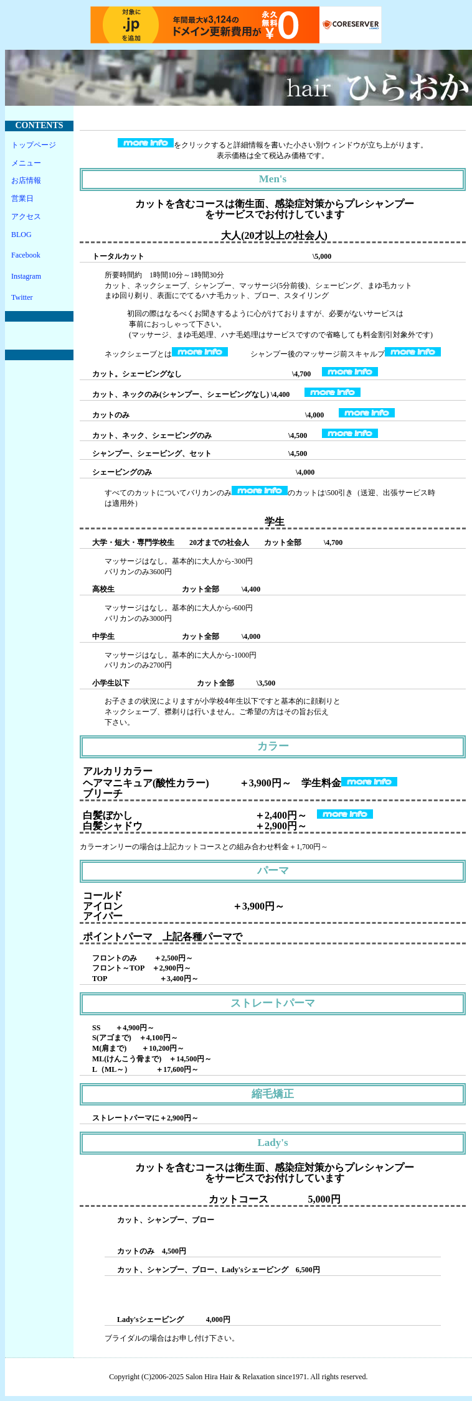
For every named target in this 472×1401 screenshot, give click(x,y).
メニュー (26, 163)
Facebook (25, 255)
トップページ (33, 145)
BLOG (21, 234)
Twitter (21, 297)
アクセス (26, 216)
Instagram (26, 276)
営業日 (22, 198)
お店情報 (26, 180)
